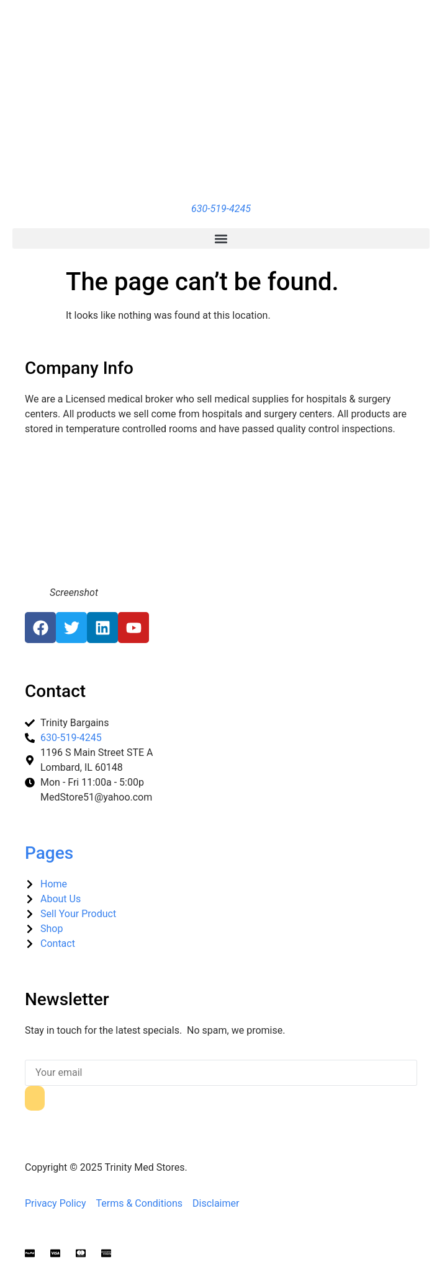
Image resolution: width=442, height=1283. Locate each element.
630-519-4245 (221, 209)
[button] (221, 238)
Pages (49, 853)
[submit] (35, 1098)
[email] (221, 1073)
